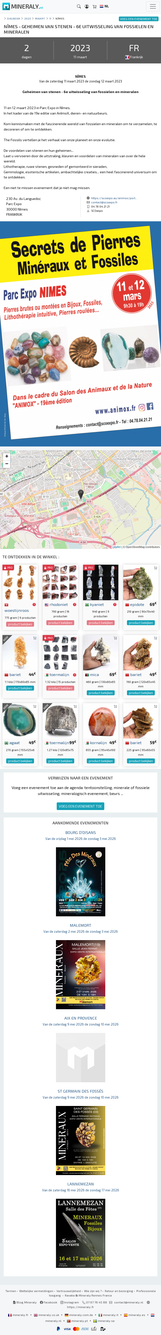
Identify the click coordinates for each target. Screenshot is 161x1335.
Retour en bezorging (119, 1291)
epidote (134, 604)
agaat (12, 742)
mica (92, 674)
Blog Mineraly (25, 1302)
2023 (27, 18)
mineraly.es (135, 1314)
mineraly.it (108, 1314)
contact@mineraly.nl (128, 1302)
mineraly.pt (78, 1320)
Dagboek (13, 18)
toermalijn (57, 674)
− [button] (6, 464)
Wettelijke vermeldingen (36, 1291)
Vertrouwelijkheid (68, 1291)
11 (50, 18)
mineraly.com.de (79, 1314)
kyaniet (94, 604)
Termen (10, 1291)
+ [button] (6, 457)
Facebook (48, 1302)
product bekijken (20, 624)
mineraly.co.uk (47, 1314)
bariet (12, 674)
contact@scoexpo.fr (104, 202)
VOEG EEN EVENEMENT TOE (80, 806)
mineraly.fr (18, 1314)
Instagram (69, 1302)
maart (40, 18)
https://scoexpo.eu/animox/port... (114, 198)
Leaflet (117, 546)
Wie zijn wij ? (93, 1291)
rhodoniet (56, 604)
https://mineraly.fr (80, 1307)
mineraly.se (104, 1320)
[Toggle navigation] (153, 6)
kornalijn (96, 742)
